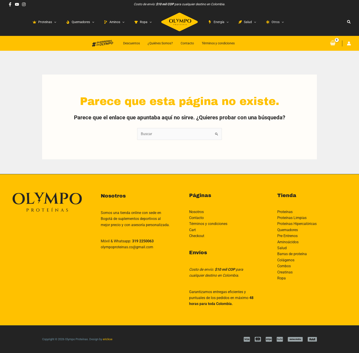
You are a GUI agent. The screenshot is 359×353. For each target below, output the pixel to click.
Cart (192, 230)
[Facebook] (10, 4)
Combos (284, 266)
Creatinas (285, 272)
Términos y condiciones (218, 43)
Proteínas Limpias (292, 218)
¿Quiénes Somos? (160, 43)
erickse (107, 339)
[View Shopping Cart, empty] (332, 43)
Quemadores (287, 230)
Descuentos (131, 43)
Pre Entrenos (287, 236)
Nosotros (196, 212)
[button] (349, 22)
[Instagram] (24, 4)
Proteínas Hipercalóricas (297, 224)
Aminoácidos (288, 242)
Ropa (281, 278)
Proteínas (285, 212)
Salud (282, 248)
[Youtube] (17, 4)
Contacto (187, 43)
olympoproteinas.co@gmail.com (127, 247)
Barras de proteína (292, 254)
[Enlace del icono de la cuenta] (349, 43)
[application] (54, 22)
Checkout (196, 236)
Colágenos (285, 260)
